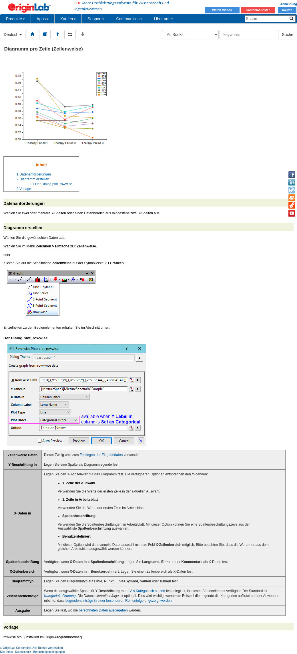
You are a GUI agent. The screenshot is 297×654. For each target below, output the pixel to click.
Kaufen (287, 10)
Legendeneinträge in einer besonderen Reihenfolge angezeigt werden (118, 601)
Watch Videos (222, 10)
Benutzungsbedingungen (49, 651)
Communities (129, 19)
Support (95, 19)
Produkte (15, 19)
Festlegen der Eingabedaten (101, 455)
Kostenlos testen (258, 10)
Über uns (163, 19)
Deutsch (13, 34)
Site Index (6, 651)
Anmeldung (288, 4)
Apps (43, 19)
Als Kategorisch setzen (147, 591)
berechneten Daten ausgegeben (103, 610)
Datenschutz (23, 651)
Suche (287, 34)
